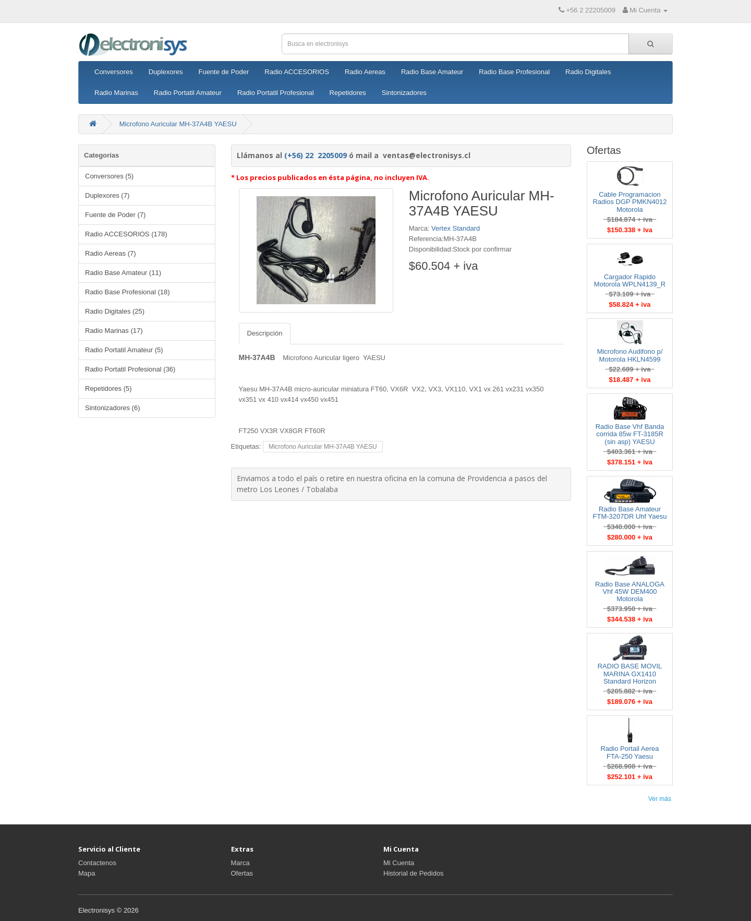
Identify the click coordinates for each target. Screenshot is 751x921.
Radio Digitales (588, 72)
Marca (240, 863)
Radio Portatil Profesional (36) (130, 369)
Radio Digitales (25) (114, 311)
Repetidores (348, 93)
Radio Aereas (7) (110, 253)
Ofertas (242, 873)
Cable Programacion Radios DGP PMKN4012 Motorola (629, 201)
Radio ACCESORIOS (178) (126, 234)
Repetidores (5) (108, 388)
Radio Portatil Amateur (188, 93)
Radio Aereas (365, 72)
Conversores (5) (109, 176)
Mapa (86, 873)
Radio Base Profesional (514, 72)
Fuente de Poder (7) (115, 215)
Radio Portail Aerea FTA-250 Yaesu (629, 752)
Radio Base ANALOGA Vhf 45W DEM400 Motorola (629, 591)
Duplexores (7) (107, 195)
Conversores (113, 72)
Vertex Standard (455, 228)
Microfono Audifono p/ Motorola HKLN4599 (630, 355)
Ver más (659, 799)
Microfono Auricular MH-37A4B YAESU (178, 124)
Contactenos (97, 863)
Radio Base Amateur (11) (123, 273)
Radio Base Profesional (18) (127, 292)
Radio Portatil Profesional (275, 93)
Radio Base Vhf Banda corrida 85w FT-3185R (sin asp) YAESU (630, 434)
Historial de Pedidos (413, 873)
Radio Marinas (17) (114, 330)
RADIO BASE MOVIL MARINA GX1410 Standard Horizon (630, 673)
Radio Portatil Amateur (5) (124, 350)
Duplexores (166, 72)
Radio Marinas (116, 93)
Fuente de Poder (223, 72)
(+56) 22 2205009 (315, 155)
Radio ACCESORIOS (296, 72)
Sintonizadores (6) (112, 408)
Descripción (265, 333)
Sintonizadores (404, 93)
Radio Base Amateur (432, 72)
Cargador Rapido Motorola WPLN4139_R (629, 280)
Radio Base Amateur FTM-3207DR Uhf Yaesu (630, 512)
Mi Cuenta (398, 863)
